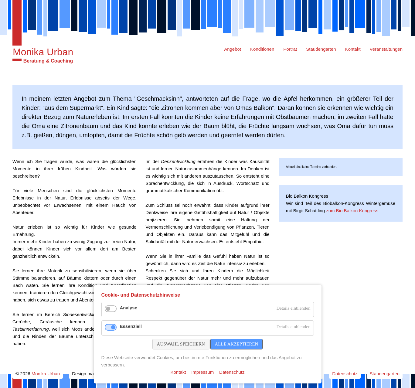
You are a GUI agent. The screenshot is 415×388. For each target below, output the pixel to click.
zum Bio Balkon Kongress (352, 210)
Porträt (290, 49)
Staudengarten (321, 49)
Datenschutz (344, 373)
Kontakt (353, 49)
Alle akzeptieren (236, 344)
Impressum (202, 372)
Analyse (129, 307)
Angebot (232, 49)
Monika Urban (43, 51)
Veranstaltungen (386, 49)
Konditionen (262, 49)
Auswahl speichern (181, 344)
